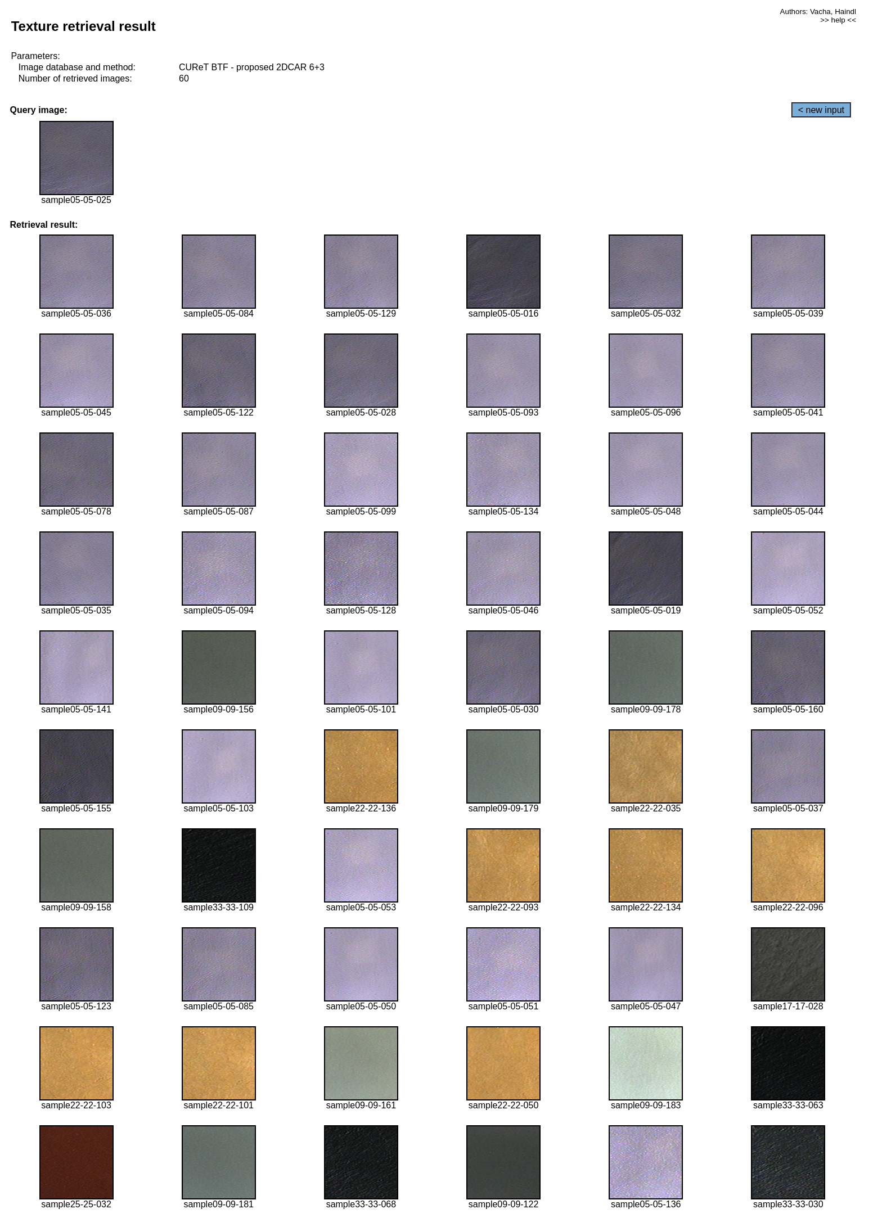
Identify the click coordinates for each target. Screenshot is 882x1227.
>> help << (838, 20)
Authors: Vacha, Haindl (818, 11)
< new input (821, 110)
